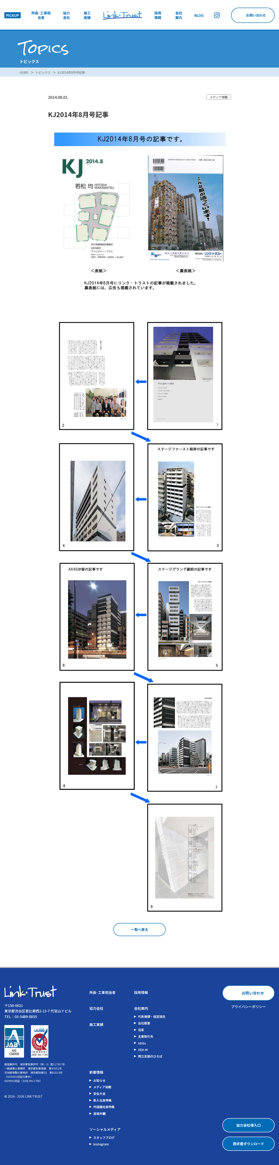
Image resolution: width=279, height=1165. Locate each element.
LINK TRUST (34, 1096)
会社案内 (178, 15)
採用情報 (157, 15)
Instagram (101, 1144)
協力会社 (66, 15)
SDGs (142, 1043)
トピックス (43, 72)
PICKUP (12, 15)
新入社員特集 (102, 1100)
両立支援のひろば (150, 1056)
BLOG (199, 15)
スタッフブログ (104, 1137)
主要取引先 (145, 1036)
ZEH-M (143, 1049)
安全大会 (99, 1093)
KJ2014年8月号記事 (71, 72)
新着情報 (96, 1072)
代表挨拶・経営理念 (151, 1016)
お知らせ (99, 1080)
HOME (24, 72)
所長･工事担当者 (41, 15)
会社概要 (144, 1023)
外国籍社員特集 (104, 1107)
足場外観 (99, 1113)
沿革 (141, 1030)
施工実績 (87, 15)
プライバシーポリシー (248, 1006)
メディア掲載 (102, 1087)
